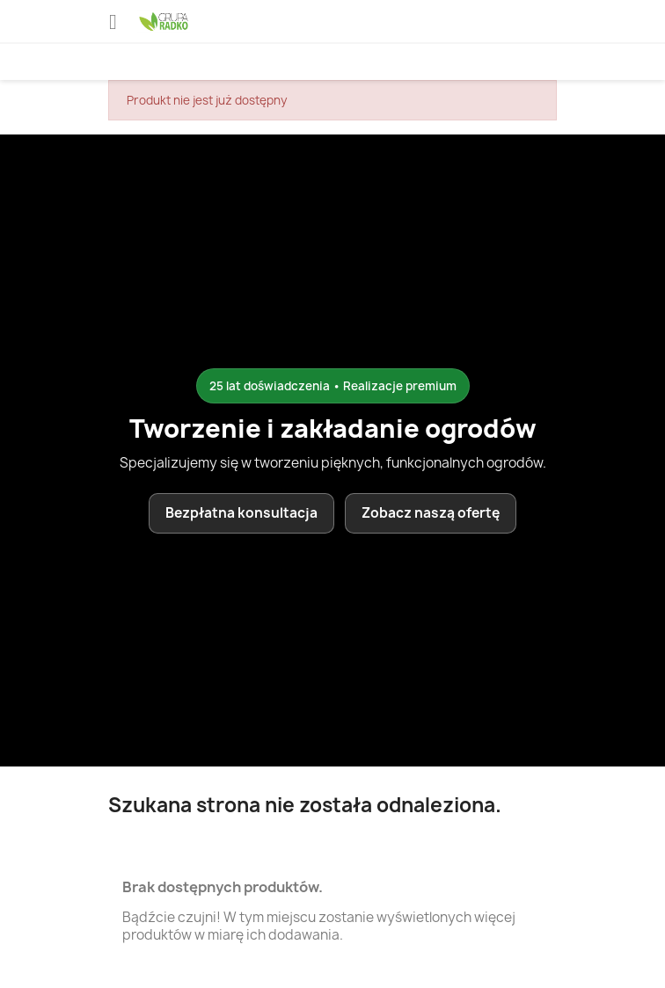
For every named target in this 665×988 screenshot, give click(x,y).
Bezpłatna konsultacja (241, 513)
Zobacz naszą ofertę (431, 513)
